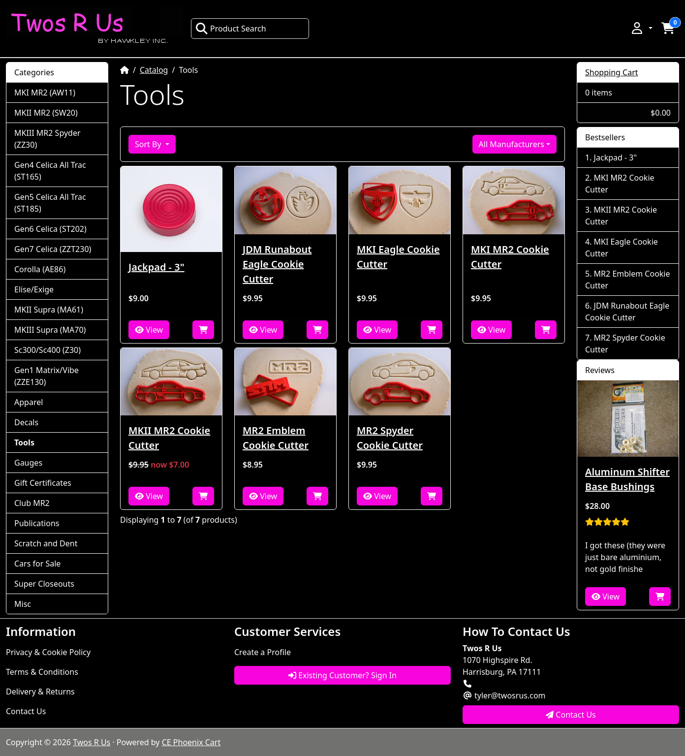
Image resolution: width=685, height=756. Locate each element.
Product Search (230, 28)
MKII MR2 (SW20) (46, 112)
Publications (36, 523)
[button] (641, 28)
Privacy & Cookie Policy (48, 652)
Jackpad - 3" (156, 267)
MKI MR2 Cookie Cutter (510, 257)
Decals (26, 422)
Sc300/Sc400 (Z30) (47, 350)
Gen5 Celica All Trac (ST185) (50, 202)
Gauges (28, 462)
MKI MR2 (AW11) (44, 92)
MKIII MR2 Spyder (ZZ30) (47, 138)
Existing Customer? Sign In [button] (342, 675)
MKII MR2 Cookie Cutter (169, 438)
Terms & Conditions (42, 671)
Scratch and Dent (45, 543)
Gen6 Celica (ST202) (50, 228)
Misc (22, 603)
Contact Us (26, 711)
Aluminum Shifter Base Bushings (627, 479)
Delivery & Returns (40, 691)
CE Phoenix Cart (191, 742)
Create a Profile (262, 652)
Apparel (28, 402)
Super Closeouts (44, 583)
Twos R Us (91, 742)
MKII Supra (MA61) (48, 309)
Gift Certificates (42, 482)
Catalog (154, 69)
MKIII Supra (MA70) (50, 329)
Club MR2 (32, 503)
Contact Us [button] (571, 714)
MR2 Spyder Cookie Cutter (390, 438)
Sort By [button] (149, 144)
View (149, 329)
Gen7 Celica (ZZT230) (52, 249)
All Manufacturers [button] (511, 144)
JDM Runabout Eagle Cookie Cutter (277, 264)
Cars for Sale (37, 563)
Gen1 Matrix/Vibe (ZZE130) (46, 376)
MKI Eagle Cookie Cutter (398, 257)
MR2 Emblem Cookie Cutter (276, 438)
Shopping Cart (611, 72)
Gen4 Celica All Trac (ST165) (50, 170)
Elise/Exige (34, 289)
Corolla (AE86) (39, 269)
